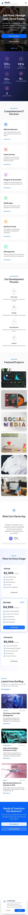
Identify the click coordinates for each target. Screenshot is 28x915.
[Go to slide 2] (14, 48)
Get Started (14, 594)
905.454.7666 (14, 830)
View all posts (6, 689)
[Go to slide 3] (16, 48)
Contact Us (14, 825)
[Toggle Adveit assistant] (24, 911)
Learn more (7, 139)
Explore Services (14, 42)
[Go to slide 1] (12, 48)
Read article (7, 723)
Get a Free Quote (14, 36)
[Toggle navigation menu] (26, 3)
